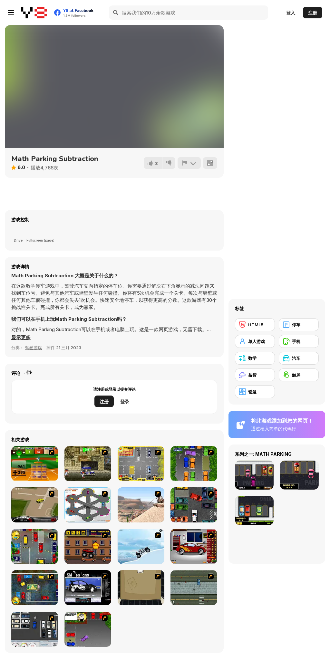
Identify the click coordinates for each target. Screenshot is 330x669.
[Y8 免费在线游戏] (34, 12)
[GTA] (193, 587)
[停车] (299, 324)
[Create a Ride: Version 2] (193, 546)
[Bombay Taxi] (34, 546)
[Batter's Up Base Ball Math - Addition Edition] (34, 463)
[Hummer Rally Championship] (34, 504)
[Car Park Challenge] (34, 629)
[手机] (299, 341)
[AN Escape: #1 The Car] (141, 587)
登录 (124, 401)
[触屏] (299, 374)
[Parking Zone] (87, 504)
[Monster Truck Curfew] (87, 546)
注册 (312, 12)
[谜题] (255, 391)
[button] (21, 337)
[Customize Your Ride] (87, 587)
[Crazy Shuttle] (87, 463)
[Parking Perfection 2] (193, 463)
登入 (290, 12)
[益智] (255, 374)
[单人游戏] (255, 341)
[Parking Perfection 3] (87, 629)
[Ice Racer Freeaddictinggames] (141, 546)
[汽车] (299, 358)
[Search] (116, 12)
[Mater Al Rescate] (141, 504)
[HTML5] (255, 324)
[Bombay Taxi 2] (34, 587)
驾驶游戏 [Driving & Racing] (33, 347)
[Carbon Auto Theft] (193, 504)
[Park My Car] (141, 463)
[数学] (255, 358)
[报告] (189, 163)
